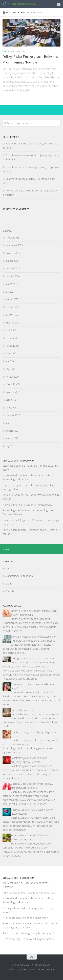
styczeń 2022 (12, 314)
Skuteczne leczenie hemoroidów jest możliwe (33, 636)
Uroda (9, 583)
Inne (5, 51)
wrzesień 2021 (13, 322)
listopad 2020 (12, 345)
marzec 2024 (12, 284)
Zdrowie (10, 591)
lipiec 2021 (11, 330)
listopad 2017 (12, 384)
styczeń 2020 (12, 376)
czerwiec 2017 (13, 415)
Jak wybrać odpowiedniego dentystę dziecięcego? (28, 933)
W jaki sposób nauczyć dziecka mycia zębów (25, 917)
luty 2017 (10, 446)
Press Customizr (46, 969)
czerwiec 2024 (13, 268)
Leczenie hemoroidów (22, 710)
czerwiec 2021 (13, 338)
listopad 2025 (12, 237)
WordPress (24, 969)
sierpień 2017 (12, 399)
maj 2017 (10, 423)
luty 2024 (10, 291)
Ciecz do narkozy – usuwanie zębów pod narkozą (28, 939)
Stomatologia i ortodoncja (19, 575)
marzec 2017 (12, 438)
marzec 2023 (12, 299)
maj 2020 (10, 361)
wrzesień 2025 (13, 253)
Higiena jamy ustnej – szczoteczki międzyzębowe (27, 504)
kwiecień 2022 (12, 307)
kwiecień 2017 (12, 430)
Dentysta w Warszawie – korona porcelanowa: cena (29, 892)
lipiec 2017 (11, 407)
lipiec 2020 (11, 353)
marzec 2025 (12, 260)
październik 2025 (14, 245)
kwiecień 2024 (12, 276)
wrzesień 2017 (13, 392)
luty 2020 (10, 369)
